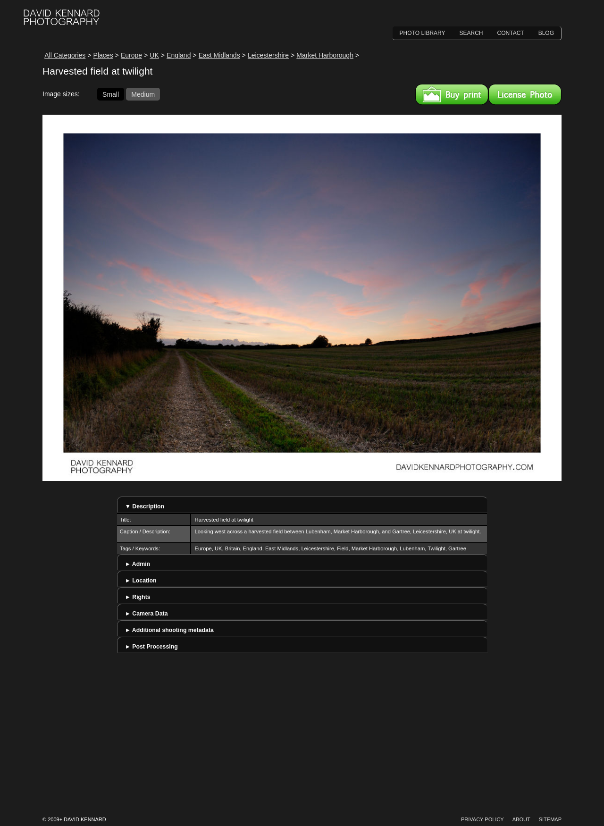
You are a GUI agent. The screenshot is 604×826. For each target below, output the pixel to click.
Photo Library (422, 33)
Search (471, 33)
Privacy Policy (482, 819)
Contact (510, 33)
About (521, 819)
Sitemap (550, 819)
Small (110, 94)
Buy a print (451, 94)
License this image (525, 94)
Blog (546, 33)
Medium (143, 94)
